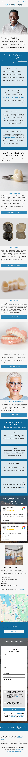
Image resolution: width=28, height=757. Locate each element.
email (10, 737)
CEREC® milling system (9, 79)
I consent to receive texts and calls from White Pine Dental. (15, 694)
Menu (3, 1)
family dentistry (15, 97)
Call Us (17, 1)
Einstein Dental (19, 749)
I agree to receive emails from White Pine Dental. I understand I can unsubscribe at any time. (15, 703)
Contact (24, 1)
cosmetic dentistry (7, 97)
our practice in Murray (22, 60)
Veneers (5, 482)
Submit (14, 709)
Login (19, 751)
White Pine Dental (20, 736)
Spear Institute (7, 118)
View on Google (5, 520)
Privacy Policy (18, 696)
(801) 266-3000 (15, 591)
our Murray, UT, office (10, 137)
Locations (10, 1)
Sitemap (9, 751)
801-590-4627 (18, 713)
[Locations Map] (14, 607)
